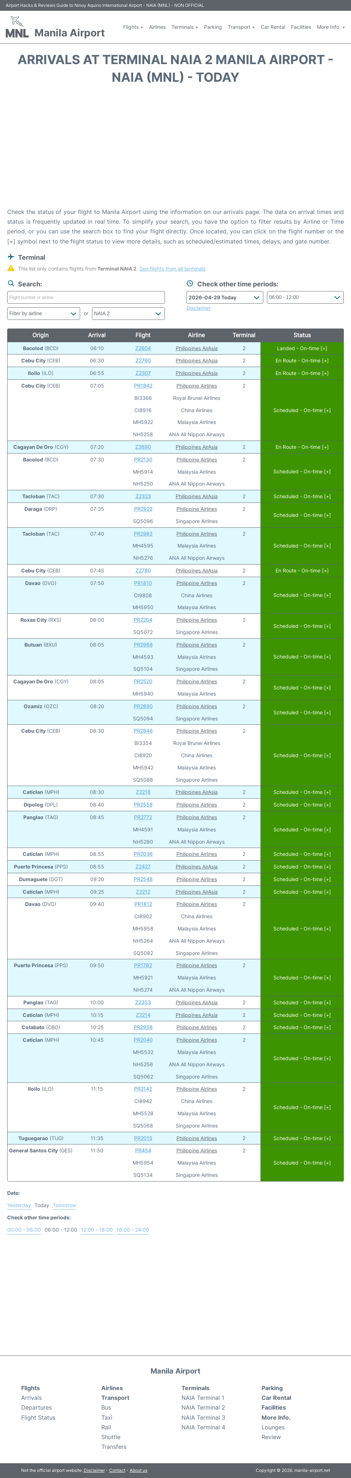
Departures (36, 1407)
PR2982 (143, 534)
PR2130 (143, 459)
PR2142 (143, 1089)
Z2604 (143, 348)
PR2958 (143, 1027)
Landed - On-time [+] (302, 348)
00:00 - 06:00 (24, 1230)
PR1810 (143, 583)
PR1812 (143, 904)
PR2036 (143, 854)
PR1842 (143, 386)
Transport (115, 1397)
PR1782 (143, 965)
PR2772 (143, 817)
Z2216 (143, 792)
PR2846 (143, 731)
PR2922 (143, 509)
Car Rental (273, 27)
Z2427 (143, 866)
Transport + (241, 27)
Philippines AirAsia (197, 348)
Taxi (106, 1417)
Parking (213, 27)
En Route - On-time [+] (302, 360)
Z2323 (143, 496)
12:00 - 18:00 (97, 1230)
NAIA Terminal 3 (203, 1417)
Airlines (157, 27)
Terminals (195, 1388)
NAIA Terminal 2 (203, 1407)
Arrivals (31, 1397)
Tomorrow (64, 1205)
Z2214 (143, 1015)
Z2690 (143, 447)
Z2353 (143, 1002)
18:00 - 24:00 (132, 1230)
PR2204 (143, 620)
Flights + (133, 27)
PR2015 (143, 1138)
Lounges (273, 1427)
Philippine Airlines (196, 386)
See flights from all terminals (172, 268)
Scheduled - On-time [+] (302, 410)
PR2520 (143, 681)
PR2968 (143, 645)
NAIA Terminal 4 (203, 1427)
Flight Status (38, 1417)
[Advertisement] (175, 149)
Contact (117, 1470)
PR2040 (143, 1040)
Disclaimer (94, 1470)
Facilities (301, 27)
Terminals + (184, 27)
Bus (106, 1407)
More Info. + (331, 27)
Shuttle (110, 1437)
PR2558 (143, 804)
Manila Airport (69, 33)
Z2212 (143, 892)
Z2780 (143, 570)
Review (271, 1437)
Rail (106, 1427)
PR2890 (143, 706)
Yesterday (19, 1205)
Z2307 (143, 373)
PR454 (143, 1150)
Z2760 (143, 360)
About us (138, 1470)
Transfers (113, 1446)
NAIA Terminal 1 (202, 1397)
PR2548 (143, 879)
